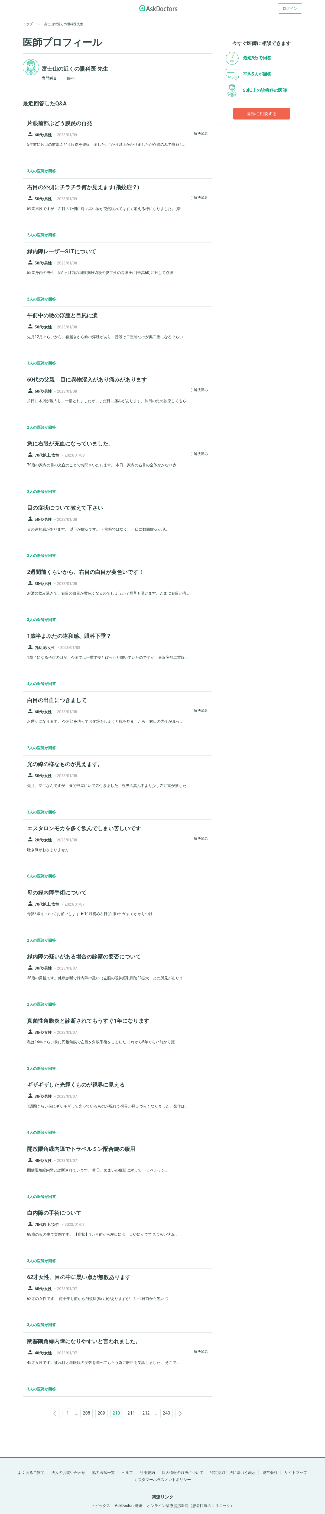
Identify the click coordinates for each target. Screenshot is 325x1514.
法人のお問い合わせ (68, 1472)
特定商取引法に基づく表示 (233, 1472)
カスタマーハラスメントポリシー (162, 1479)
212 (146, 1413)
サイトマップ (295, 1472)
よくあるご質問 (31, 1472)
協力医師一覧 (103, 1472)
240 (166, 1413)
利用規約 (147, 1472)
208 (86, 1413)
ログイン (290, 8)
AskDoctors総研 (128, 1505)
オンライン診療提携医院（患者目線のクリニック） (190, 1505)
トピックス (100, 1505)
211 (131, 1413)
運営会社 (270, 1472)
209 (101, 1413)
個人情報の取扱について (182, 1472)
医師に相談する (261, 113)
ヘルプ (127, 1472)
